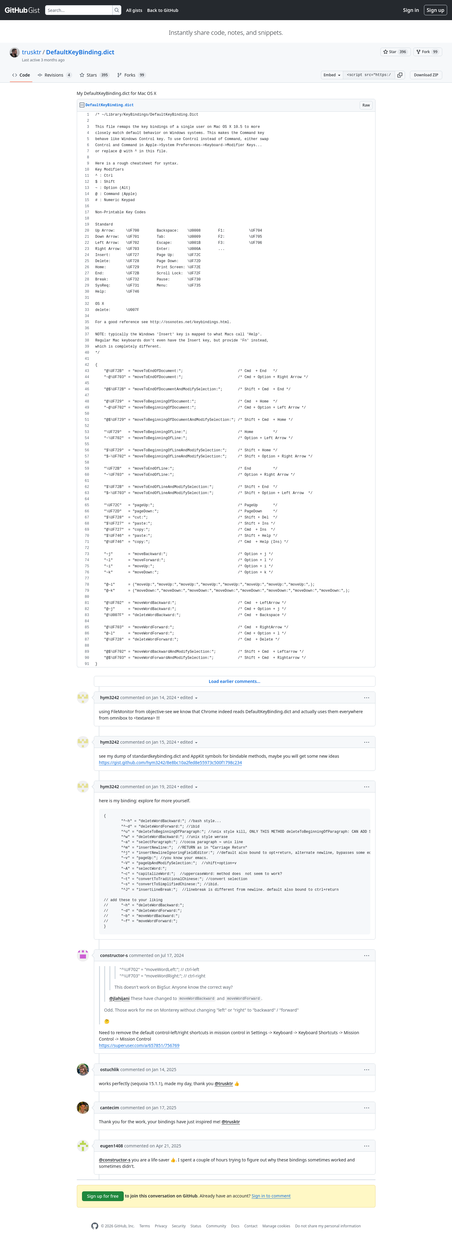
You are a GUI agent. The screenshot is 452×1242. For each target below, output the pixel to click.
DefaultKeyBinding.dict (80, 52)
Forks (131, 75)
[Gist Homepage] (22, 10)
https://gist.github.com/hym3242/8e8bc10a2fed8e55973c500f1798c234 (170, 762)
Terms (144, 1226)
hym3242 (109, 697)
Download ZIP (426, 75)
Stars (95, 75)
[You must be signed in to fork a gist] (427, 52)
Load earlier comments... (234, 681)
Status (195, 1226)
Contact (250, 1226)
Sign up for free (103, 1196)
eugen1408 (111, 1146)
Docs (235, 1226)
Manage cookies (276, 1226)
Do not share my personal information (328, 1226)
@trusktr (224, 1083)
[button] (400, 75)
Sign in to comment (270, 1196)
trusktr (31, 52)
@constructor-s (115, 1160)
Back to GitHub (162, 10)
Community (216, 1226)
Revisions (54, 75)
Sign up (435, 10)
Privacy (161, 1226)
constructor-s (114, 955)
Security (179, 1226)
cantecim (109, 1107)
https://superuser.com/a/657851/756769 (139, 1045)
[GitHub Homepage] (94, 1226)
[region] (226, 389)
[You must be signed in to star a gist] (395, 52)
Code (21, 75)
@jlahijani (119, 998)
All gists (134, 10)
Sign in (411, 10)
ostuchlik (109, 1069)
